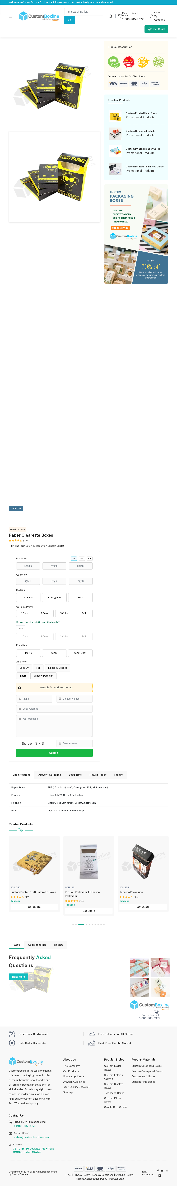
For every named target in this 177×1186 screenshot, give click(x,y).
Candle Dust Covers (115, 1107)
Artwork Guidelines (74, 1081)
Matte (28, 653)
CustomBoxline (20, 1174)
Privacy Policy (80, 1175)
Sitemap (68, 1092)
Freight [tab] (118, 775)
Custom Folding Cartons (113, 1077)
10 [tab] (104, 924)
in (74, 558)
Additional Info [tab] (37, 945)
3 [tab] (83, 924)
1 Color (25, 613)
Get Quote (156, 29)
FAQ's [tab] (16, 945)
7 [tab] (95, 924)
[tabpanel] (34, 874)
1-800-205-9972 (25, 1126)
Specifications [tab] (21, 775)
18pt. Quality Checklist (76, 1087)
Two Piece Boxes (114, 1093)
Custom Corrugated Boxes (147, 1071)
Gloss (54, 653)
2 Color (45, 613)
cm (81, 558)
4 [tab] (86, 924)
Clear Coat (80, 653)
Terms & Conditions (102, 1175)
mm (89, 558)
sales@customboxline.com (31, 1137)
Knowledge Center (74, 1076)
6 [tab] (92, 924)
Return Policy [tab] (98, 775)
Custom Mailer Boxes (112, 1068)
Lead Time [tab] (75, 775)
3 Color (64, 613)
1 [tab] (73, 924)
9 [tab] (101, 924)
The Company (71, 1066)
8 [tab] (98, 924)
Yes (21, 628)
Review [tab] (58, 945)
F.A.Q (67, 1175)
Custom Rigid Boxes (143, 1081)
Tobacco (16, 508)
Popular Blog (116, 1178)
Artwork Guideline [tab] (49, 775)
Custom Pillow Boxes (112, 1100)
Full (84, 613)
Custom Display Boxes (113, 1086)
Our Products (71, 1071)
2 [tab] (78, 924)
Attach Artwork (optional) (44, 688)
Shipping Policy (125, 1175)
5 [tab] (89, 924)
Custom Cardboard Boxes (147, 1066)
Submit (54, 752)
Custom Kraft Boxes (143, 1076)
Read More (18, 977)
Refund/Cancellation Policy (91, 1178)
